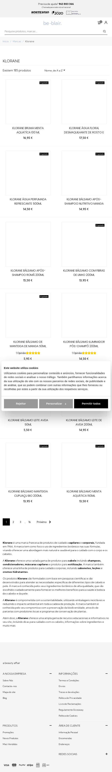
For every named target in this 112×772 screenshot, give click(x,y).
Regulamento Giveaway (71, 709)
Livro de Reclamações (70, 704)
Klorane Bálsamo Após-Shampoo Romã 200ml (28, 272)
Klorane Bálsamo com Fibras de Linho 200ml (84, 272)
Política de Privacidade (70, 698)
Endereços (64, 744)
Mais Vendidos (10, 744)
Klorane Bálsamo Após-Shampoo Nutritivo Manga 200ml (84, 203)
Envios (62, 686)
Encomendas (65, 738)
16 (29, 522)
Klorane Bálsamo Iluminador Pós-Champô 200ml (84, 344)
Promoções (8, 732)
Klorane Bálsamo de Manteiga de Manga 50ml (28, 344)
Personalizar (56, 403)
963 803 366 (66, 4)
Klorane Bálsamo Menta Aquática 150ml (84, 493)
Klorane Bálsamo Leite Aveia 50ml (28, 422)
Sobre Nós (8, 680)
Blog (5, 698)
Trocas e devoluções (69, 692)
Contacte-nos (10, 686)
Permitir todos (91, 403)
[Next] (43, 522)
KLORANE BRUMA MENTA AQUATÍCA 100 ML (28, 130)
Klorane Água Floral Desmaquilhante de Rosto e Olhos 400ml (84, 132)
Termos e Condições (69, 680)
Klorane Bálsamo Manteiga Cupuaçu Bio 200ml (28, 493)
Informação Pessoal (68, 732)
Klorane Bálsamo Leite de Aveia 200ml (84, 422)
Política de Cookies (68, 715)
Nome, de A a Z (55, 70)
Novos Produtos (10, 738)
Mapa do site (9, 692)
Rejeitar (21, 403)
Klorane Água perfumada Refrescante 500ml (28, 201)
